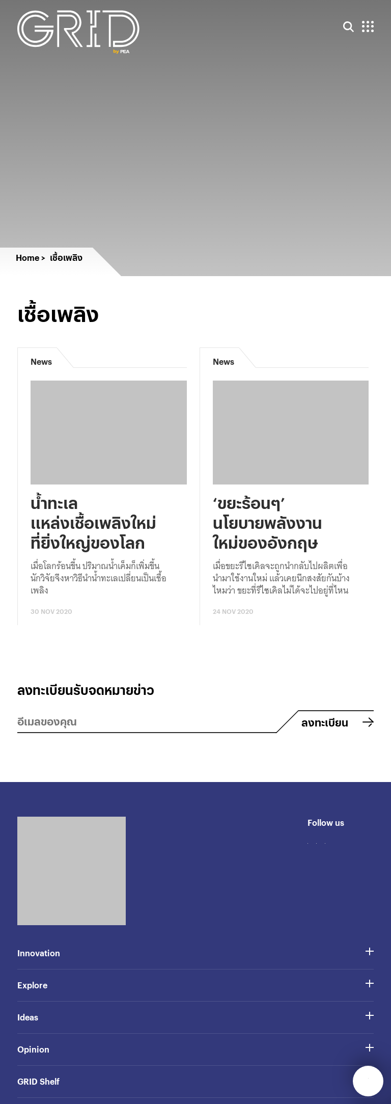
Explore (32, 985)
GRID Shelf (38, 1081)
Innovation (38, 953)
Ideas (27, 1017)
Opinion (33, 1049)
